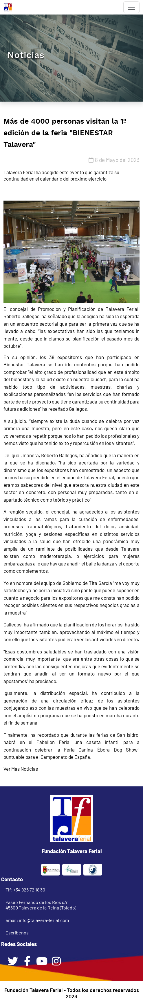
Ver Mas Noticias (20, 769)
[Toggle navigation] (131, 7)
